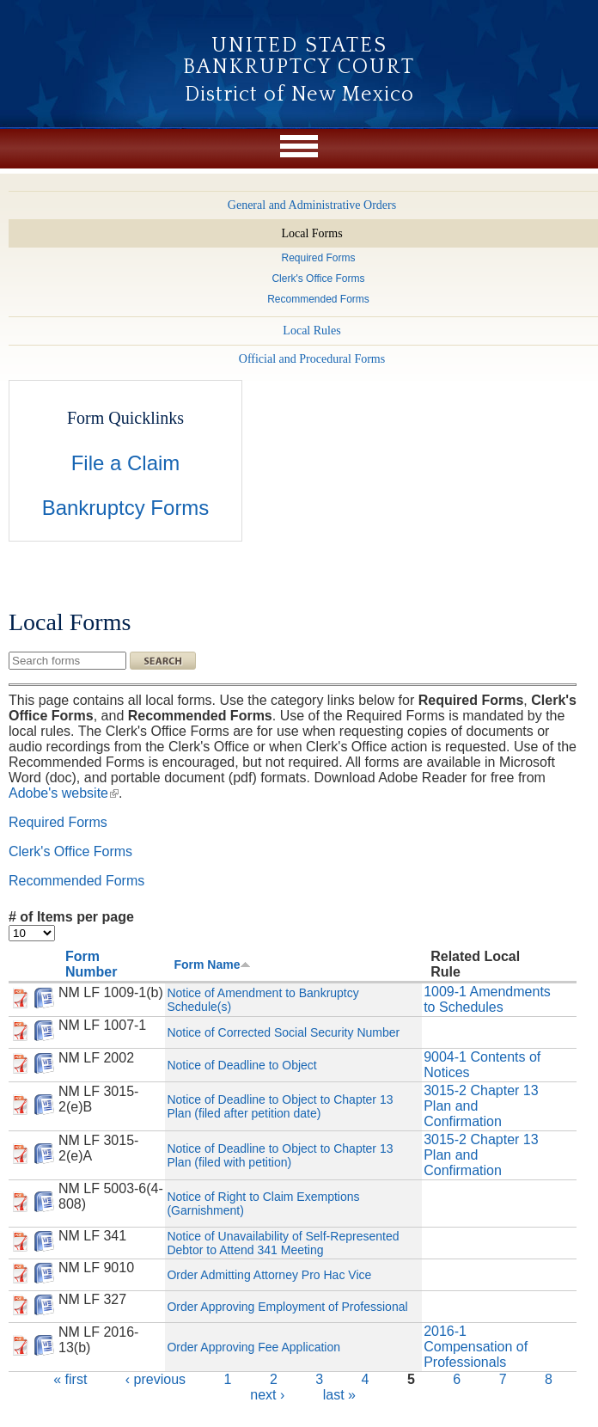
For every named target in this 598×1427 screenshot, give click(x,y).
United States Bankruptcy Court (299, 56)
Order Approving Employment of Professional (287, 1307)
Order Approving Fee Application (253, 1347)
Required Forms (58, 822)
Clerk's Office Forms (70, 851)
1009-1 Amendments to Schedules (487, 999)
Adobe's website (64, 793)
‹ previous (155, 1379)
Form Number (91, 964)
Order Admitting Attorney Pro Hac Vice (269, 1275)
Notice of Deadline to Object (241, 1065)
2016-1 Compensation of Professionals (476, 1346)
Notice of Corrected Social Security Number (283, 1032)
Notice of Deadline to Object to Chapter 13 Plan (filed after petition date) (280, 1106)
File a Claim (125, 463)
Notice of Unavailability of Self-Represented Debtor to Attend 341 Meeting (283, 1243)
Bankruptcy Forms (126, 507)
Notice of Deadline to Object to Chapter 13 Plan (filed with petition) (280, 1155)
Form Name (212, 964)
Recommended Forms (76, 880)
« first (70, 1379)
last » (339, 1394)
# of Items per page (71, 916)
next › (267, 1394)
